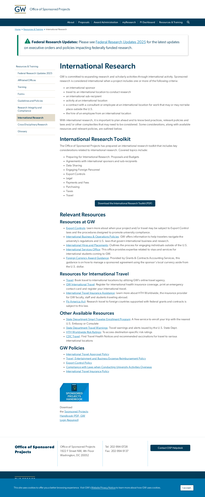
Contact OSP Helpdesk (170, 448)
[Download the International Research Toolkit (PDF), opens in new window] (125, 203)
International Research (31, 117)
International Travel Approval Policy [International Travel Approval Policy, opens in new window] (87, 354)
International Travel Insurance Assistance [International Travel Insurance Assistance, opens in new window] (90, 293)
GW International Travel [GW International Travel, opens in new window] (80, 284)
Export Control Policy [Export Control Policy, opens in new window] (79, 363)
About (70, 22)
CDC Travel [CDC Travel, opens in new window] (73, 336)
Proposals (83, 22)
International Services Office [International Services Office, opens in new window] (83, 249)
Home (18, 29)
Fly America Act (75, 301)
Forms (21, 94)
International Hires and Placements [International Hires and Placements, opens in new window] (87, 245)
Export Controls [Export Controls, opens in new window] (75, 228)
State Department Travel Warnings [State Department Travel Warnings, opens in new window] (87, 328)
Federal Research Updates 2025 (35, 73)
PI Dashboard (147, 22)
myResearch (129, 22)
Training (22, 87)
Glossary (22, 131)
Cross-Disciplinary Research (33, 124)
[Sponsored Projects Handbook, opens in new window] (74, 392)
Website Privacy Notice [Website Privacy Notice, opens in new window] (103, 487)
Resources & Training (171, 22)
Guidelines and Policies (30, 101)
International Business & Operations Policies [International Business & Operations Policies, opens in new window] (92, 236)
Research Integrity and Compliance (30, 109)
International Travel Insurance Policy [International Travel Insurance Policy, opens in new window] (87, 371)
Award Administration (106, 22)
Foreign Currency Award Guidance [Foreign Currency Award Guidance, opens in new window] (87, 258)
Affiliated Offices (27, 80)
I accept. (187, 488)
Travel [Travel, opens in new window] (69, 280)
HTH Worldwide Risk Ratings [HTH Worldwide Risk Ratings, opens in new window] (83, 332)
